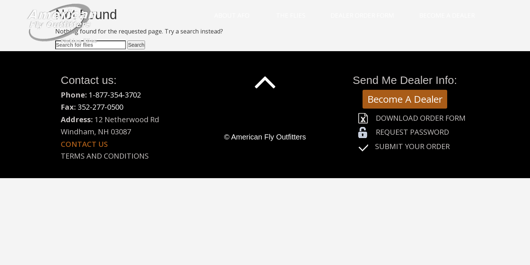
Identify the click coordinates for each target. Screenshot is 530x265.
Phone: (75, 95)
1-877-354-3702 (115, 95)
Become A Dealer (404, 99)
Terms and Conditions (105, 156)
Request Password (412, 132)
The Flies (290, 15)
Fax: (69, 107)
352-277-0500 (100, 107)
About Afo (232, 15)
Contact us (84, 144)
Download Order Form (421, 118)
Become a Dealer (447, 15)
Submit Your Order (412, 146)
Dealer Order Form (362, 15)
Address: (77, 119)
